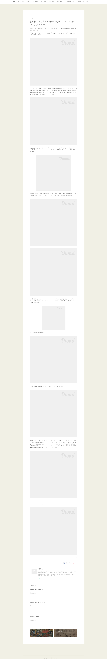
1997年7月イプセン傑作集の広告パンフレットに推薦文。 (41, 592)
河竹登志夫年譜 (21, 1)
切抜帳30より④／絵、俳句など (37, 602)
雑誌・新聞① (35, 1)
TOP (14, 1)
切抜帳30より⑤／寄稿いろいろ (37, 589)
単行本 (28, 1)
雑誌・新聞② (43, 1)
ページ (92, 1)
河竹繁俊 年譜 (70, 1)
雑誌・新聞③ (51, 1)
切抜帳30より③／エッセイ (36, 616)
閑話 (87, 1)
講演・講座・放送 (60, 1)
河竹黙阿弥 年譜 (80, 1)
